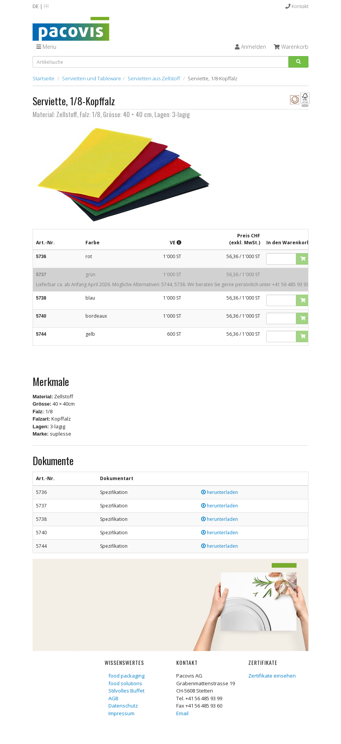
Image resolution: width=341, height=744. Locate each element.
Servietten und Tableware (91, 78)
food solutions (125, 683)
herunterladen (219, 492)
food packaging (126, 675)
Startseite (43, 78)
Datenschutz (123, 705)
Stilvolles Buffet (126, 690)
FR (46, 6)
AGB (113, 698)
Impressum (121, 713)
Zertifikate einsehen (272, 675)
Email (182, 713)
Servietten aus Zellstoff (154, 78)
